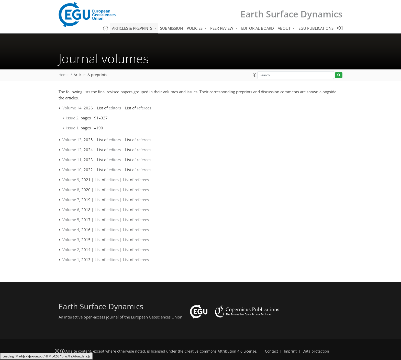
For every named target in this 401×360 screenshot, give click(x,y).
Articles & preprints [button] (132, 28)
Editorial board (257, 28)
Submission (171, 28)
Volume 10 (72, 169)
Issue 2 (72, 117)
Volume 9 (70, 179)
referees (144, 107)
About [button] (285, 28)
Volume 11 (72, 159)
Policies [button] (195, 28)
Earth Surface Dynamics (291, 14)
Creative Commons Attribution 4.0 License (220, 351)
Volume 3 (70, 239)
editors (115, 107)
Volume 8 (70, 189)
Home (64, 75)
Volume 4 (70, 229)
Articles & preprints (90, 75)
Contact (271, 351)
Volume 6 (70, 209)
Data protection (316, 351)
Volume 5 (70, 219)
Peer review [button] (222, 28)
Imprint (290, 351)
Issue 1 (72, 127)
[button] (255, 75)
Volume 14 (72, 107)
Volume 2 (70, 249)
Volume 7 (70, 199)
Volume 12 (72, 149)
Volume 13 (72, 139)
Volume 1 (70, 259)
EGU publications (315, 28)
